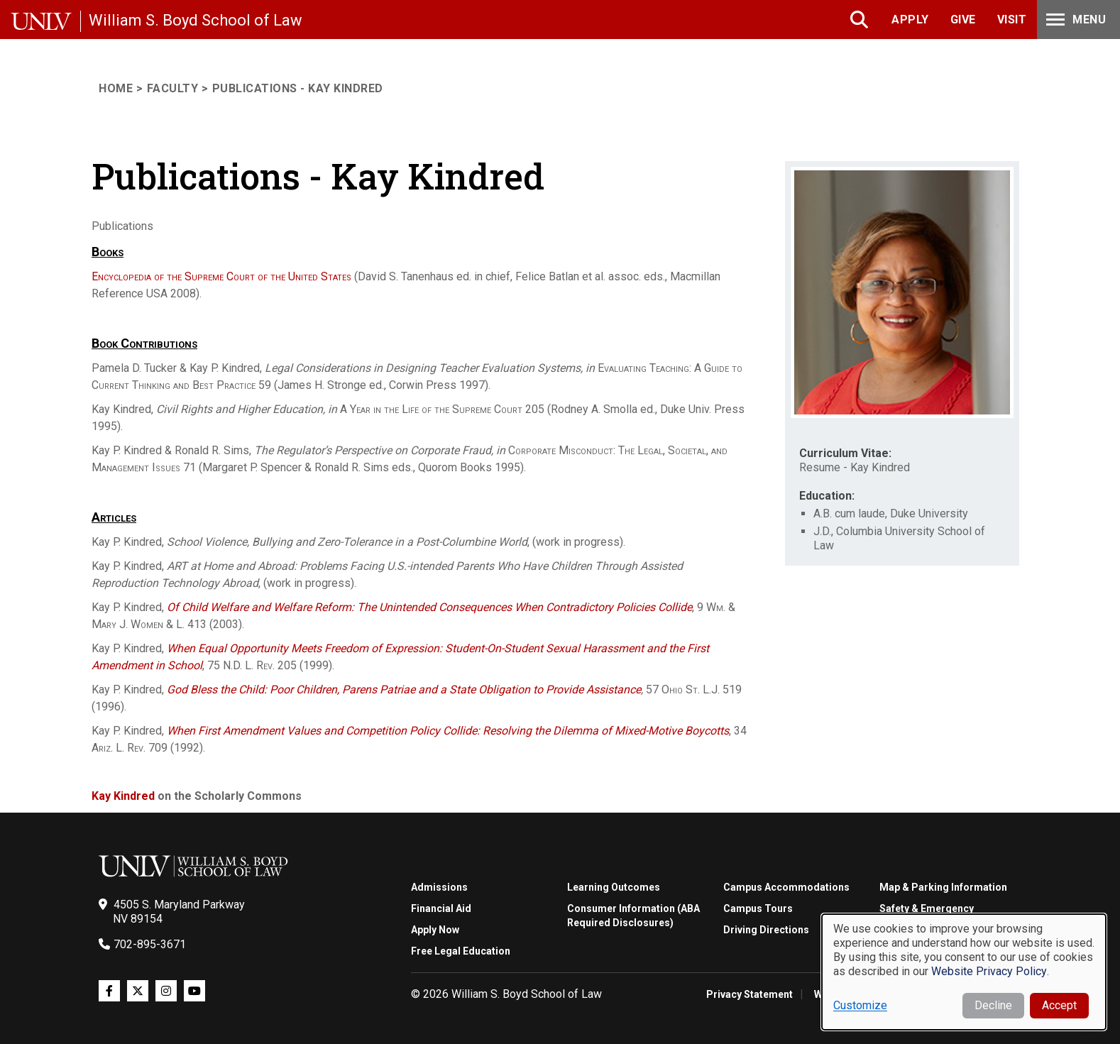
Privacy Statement (749, 994)
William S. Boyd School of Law (195, 20)
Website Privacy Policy (989, 971)
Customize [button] (860, 1005)
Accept (1059, 1005)
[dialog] (964, 972)
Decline (993, 1005)
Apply (910, 19)
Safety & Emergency (926, 908)
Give (963, 19)
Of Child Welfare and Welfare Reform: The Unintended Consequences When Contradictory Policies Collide (429, 607)
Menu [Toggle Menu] (1074, 19)
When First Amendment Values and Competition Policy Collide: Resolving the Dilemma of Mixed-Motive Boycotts (448, 730)
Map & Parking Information (943, 887)
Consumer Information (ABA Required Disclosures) (633, 915)
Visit (1012, 19)
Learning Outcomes (613, 887)
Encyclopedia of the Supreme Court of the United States (221, 276)
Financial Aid (441, 908)
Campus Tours (758, 908)
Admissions (439, 887)
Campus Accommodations (786, 887)
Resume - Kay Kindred (854, 467)
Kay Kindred (123, 796)
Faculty (173, 88)
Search (860, 19)
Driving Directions (766, 929)
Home (116, 88)
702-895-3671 (150, 944)
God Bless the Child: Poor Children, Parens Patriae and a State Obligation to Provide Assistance (404, 689)
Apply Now (435, 929)
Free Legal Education (460, 951)
